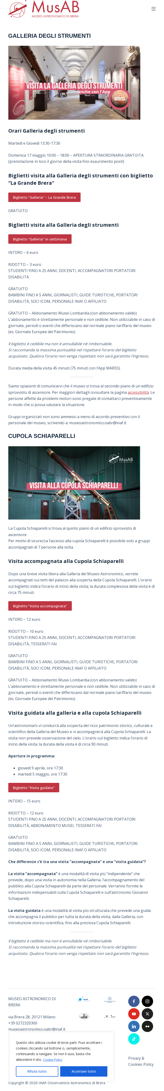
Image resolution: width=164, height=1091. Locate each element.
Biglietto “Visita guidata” (34, 787)
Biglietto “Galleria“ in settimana (40, 239)
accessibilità (138, 392)
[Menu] (153, 9)
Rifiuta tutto (37, 1071)
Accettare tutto (84, 1071)
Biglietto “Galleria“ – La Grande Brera (44, 197)
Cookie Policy (53, 1059)
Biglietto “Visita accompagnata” (40, 606)
